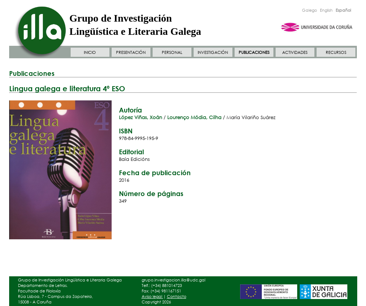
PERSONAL (172, 52)
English (326, 10)
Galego (309, 10)
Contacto (176, 296)
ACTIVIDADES (294, 52)
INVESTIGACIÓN (213, 52)
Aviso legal (152, 296)
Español (343, 10)
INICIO (90, 52)
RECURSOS (336, 52)
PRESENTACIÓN (131, 52)
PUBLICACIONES (254, 52)
